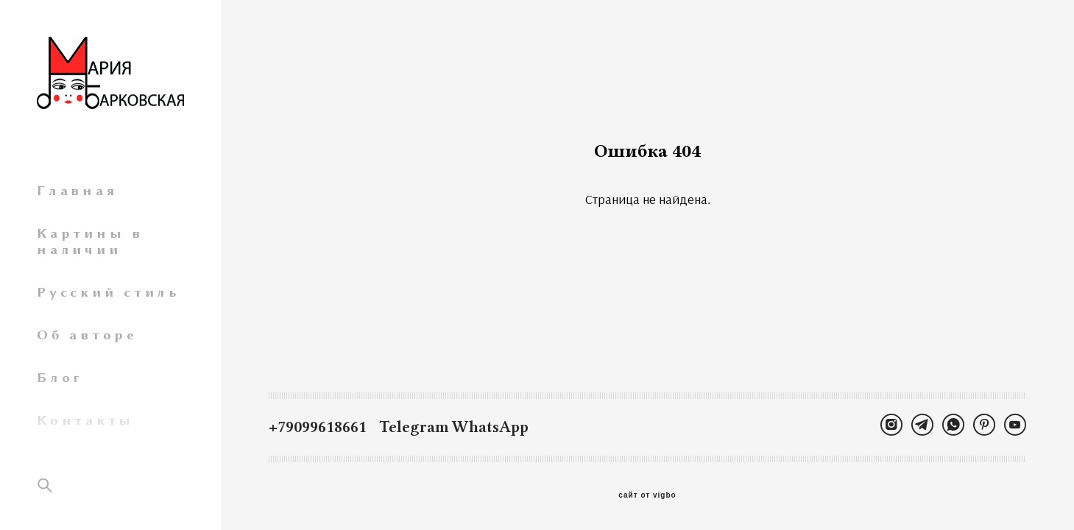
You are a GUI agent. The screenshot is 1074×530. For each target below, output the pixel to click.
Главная (77, 191)
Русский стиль (108, 292)
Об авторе (87, 335)
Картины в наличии (90, 241)
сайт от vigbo (647, 495)
